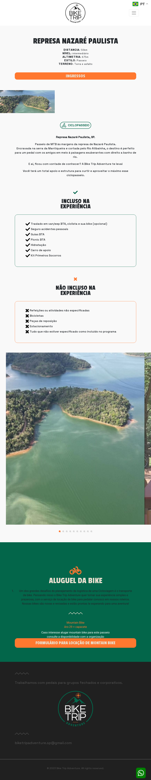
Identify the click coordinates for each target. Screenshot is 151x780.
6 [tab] (78, 532)
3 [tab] (67, 532)
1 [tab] (60, 532)
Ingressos (75, 76)
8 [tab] (85, 532)
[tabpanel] (76, 438)
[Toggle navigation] (134, 12)
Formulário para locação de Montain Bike (75, 642)
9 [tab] (88, 532)
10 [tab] (92, 532)
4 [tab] (71, 532)
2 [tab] (64, 532)
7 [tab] (81, 532)
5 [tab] (74, 532)
